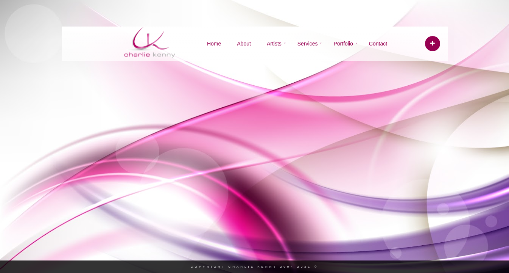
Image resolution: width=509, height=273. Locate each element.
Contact (378, 44)
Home (214, 44)
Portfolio (343, 44)
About (244, 44)
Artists (274, 44)
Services (307, 44)
